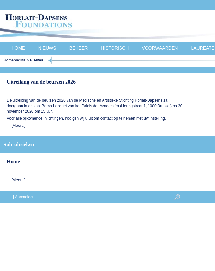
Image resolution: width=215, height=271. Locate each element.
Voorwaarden (160, 48)
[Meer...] (18, 125)
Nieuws (47, 48)
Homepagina (14, 60)
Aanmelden (25, 197)
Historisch (115, 48)
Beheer (78, 48)
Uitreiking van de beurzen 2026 (41, 82)
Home (18, 48)
